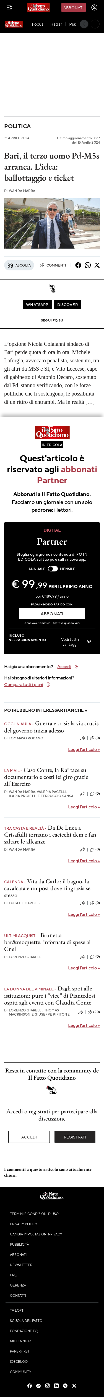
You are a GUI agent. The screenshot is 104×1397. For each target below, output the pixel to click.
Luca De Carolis (22, 903)
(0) (95, 738)
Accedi (29, 1136)
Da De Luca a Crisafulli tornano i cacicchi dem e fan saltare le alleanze (50, 835)
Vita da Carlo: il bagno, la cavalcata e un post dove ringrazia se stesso (47, 888)
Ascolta (19, 265)
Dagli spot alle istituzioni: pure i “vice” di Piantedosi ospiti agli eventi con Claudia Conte (49, 995)
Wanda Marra (19, 191)
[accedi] (94, 7)
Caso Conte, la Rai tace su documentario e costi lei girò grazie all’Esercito (46, 777)
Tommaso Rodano (23, 738)
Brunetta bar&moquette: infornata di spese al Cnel (47, 942)
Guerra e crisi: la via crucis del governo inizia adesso (51, 726)
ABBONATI (52, 613)
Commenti (53, 265)
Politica (17, 126)
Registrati (75, 1136)
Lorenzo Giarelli (23, 957)
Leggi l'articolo (84, 749)
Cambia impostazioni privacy (36, 1234)
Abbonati (73, 7)
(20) (94, 1012)
